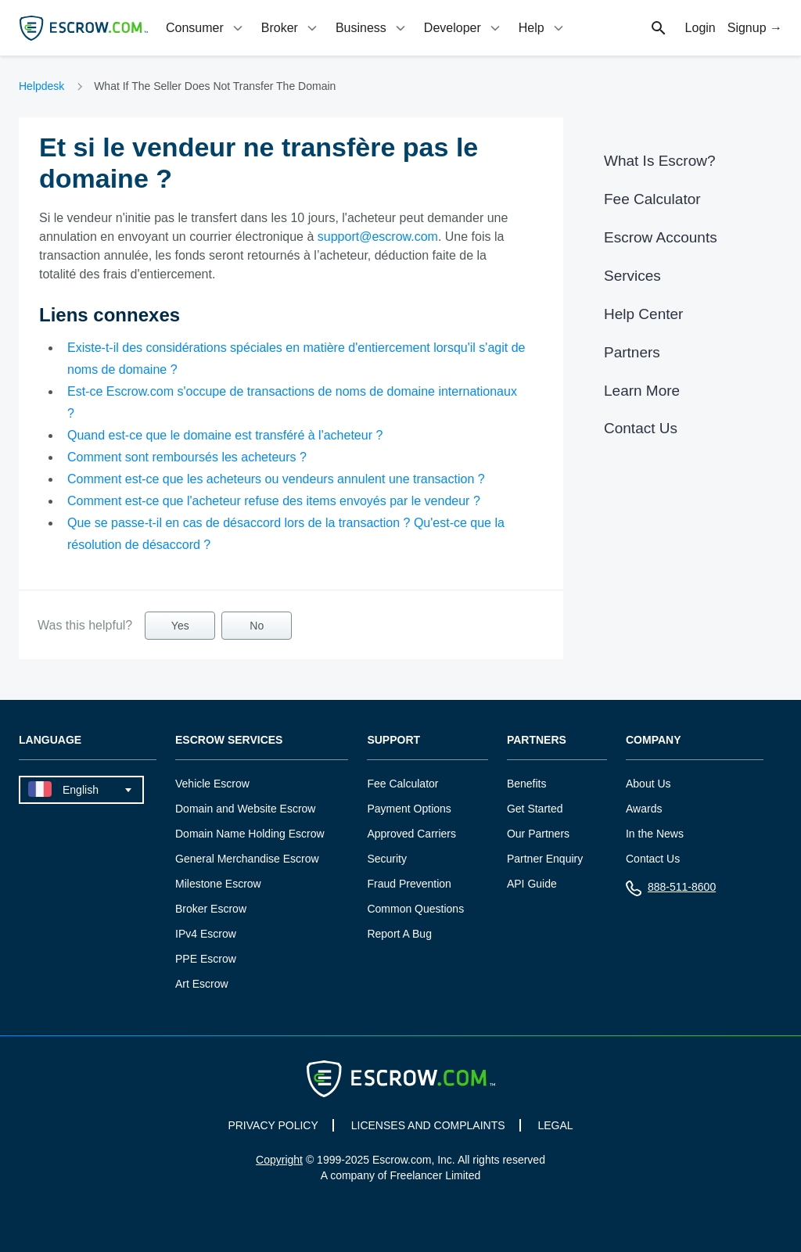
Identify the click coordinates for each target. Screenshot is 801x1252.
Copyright (279, 1159)
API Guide (532, 883)
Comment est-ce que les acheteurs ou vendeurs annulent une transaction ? (276, 479)
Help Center (643, 314)
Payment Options (409, 808)
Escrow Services (228, 740)
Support (393, 740)
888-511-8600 (671, 890)
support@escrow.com (378, 236)
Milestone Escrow (218, 883)
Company (653, 740)
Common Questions (415, 908)
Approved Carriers (411, 833)
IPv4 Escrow (205, 933)
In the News (655, 833)
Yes (180, 625)
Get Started (535, 808)
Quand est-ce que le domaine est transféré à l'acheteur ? (225, 435)
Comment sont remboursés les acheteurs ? (187, 457)
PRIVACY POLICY (273, 1125)
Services (632, 275)
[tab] (205, 28)
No (257, 625)
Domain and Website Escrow (245, 808)
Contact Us (640, 428)
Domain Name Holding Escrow (250, 833)
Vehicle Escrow (212, 783)
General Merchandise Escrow (247, 858)
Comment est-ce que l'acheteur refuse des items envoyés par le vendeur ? (273, 501)
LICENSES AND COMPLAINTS (428, 1125)
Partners (632, 352)
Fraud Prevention (409, 883)
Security (387, 858)
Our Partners (538, 833)
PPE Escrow (205, 958)
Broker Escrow (210, 908)
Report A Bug (399, 933)
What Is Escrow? (660, 160)
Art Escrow (201, 984)
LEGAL (555, 1125)
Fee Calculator (652, 199)
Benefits (527, 783)
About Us (648, 783)
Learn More (642, 390)
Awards (644, 808)
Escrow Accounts (660, 237)
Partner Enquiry (545, 858)
